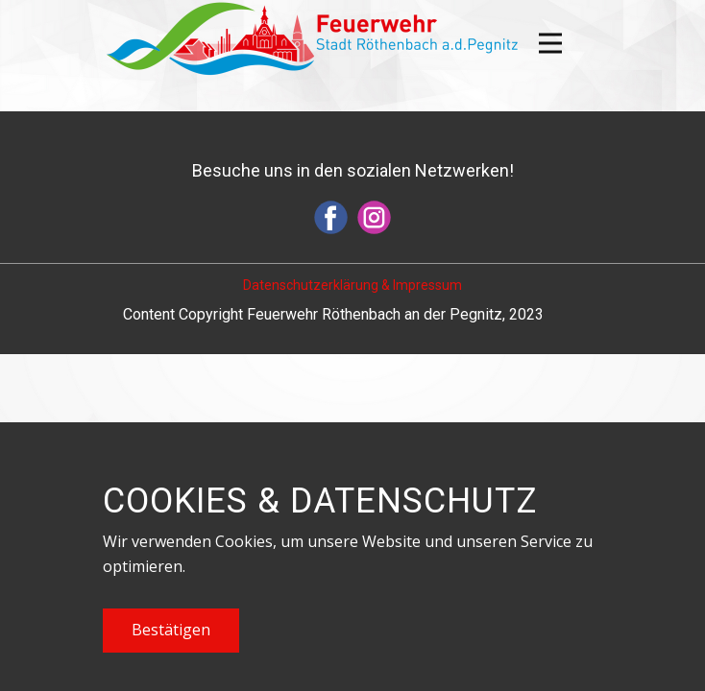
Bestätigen (171, 629)
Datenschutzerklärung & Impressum (352, 285)
